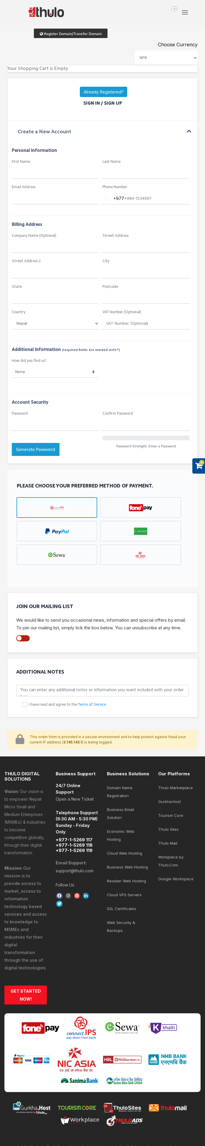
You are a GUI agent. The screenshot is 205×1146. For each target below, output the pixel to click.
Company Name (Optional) (34, 236)
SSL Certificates (121, 908)
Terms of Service (92, 705)
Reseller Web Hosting (126, 881)
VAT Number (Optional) (121, 312)
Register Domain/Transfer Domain (71, 34)
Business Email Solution (120, 813)
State (17, 287)
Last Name (111, 162)
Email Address (23, 187)
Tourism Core (170, 815)
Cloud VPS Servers (124, 894)
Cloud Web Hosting (124, 853)
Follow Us (65, 884)
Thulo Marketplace (175, 787)
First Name (21, 162)
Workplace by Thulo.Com (170, 861)
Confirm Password (117, 414)
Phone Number (114, 187)
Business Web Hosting (127, 867)
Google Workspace (176, 878)
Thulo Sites (168, 829)
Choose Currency (178, 44)
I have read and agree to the (67, 705)
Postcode (110, 287)
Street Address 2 (26, 261)
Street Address (115, 236)
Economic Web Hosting (120, 835)
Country (18, 312)
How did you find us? (29, 361)
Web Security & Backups (121, 926)
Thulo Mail (167, 843)
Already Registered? (103, 91)
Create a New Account (44, 131)
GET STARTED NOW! (26, 995)
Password (20, 414)
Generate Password (35, 449)
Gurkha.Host (169, 801)
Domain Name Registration (120, 791)
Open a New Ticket (75, 799)
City (105, 261)
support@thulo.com (74, 870)
